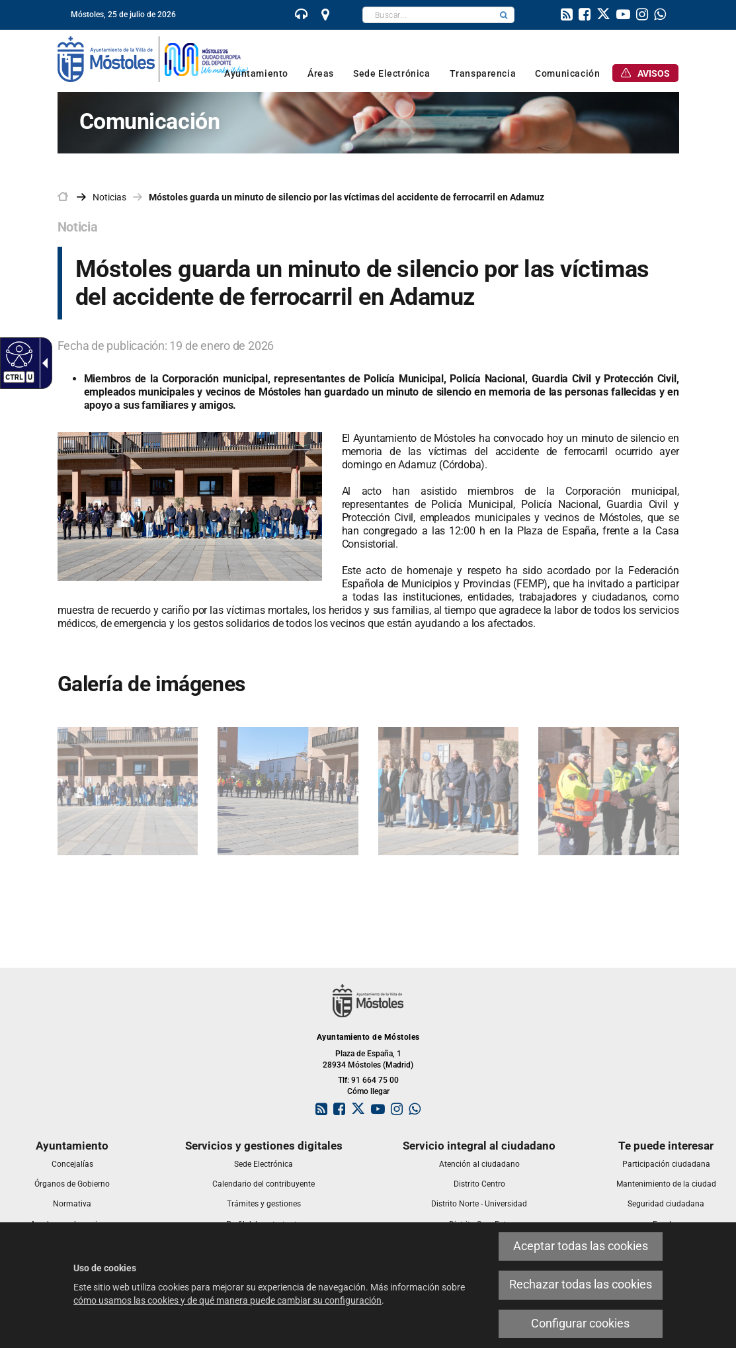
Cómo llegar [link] (368, 1091)
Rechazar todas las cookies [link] (580, 1284)
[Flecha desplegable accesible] (42, 363)
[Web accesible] (17, 354)
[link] (301, 16)
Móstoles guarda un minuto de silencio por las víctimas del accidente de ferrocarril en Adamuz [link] (346, 197)
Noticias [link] (109, 197)
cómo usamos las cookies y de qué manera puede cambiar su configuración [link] (227, 1300)
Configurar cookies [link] (580, 1323)
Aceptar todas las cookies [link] (580, 1246)
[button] (503, 15)
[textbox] (428, 15)
